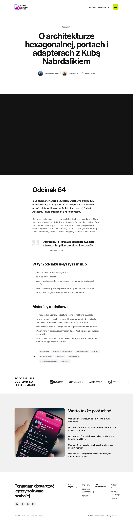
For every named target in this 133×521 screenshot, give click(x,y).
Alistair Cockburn (46, 356)
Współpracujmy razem (98, 7)
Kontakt (85, 496)
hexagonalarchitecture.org (58, 315)
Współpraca (86, 485)
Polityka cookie (112, 516)
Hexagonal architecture (78, 319)
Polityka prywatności (96, 516)
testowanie (60, 356)
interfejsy (95, 351)
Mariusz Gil (73, 73)
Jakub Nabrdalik (51, 73)
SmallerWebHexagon (79, 331)
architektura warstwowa (48, 361)
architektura (44, 351)
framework (65, 361)
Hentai (67, 338)
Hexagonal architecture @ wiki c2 (83, 326)
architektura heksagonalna (62, 351)
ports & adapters (82, 351)
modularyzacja (74, 356)
